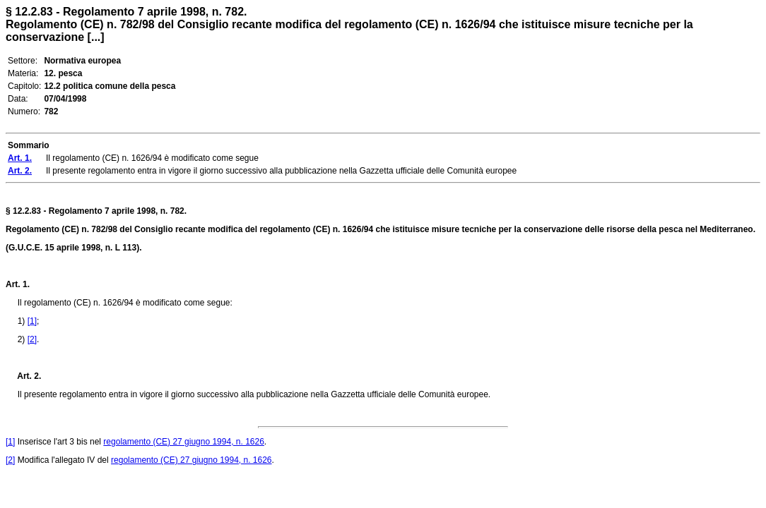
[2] (32, 339)
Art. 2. (23, 376)
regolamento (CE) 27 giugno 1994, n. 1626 (183, 442)
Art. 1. (18, 284)
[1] (32, 321)
